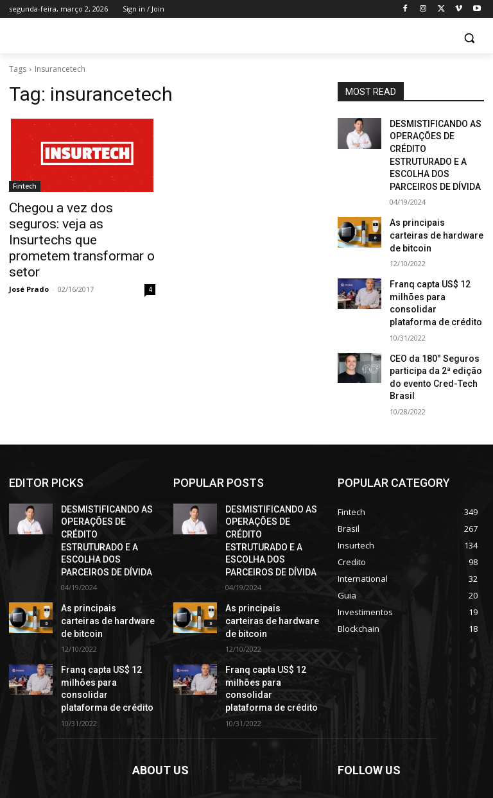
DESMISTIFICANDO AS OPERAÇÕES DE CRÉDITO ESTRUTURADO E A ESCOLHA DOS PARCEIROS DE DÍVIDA (436, 145)
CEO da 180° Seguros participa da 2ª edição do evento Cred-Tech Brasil (434, 313)
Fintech (25, 186)
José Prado (29, 265)
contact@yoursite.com (220, 740)
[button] (469, 38)
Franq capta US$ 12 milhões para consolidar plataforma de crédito (433, 256)
